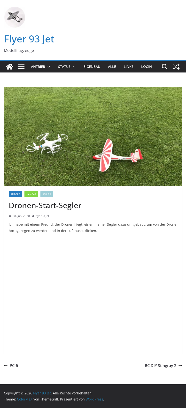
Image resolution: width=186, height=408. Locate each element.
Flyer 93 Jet (29, 38)
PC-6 (11, 365)
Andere (15, 194)
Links (128, 66)
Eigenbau (92, 66)
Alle (112, 66)
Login (146, 66)
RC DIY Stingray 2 (163, 365)
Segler (46, 194)
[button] (47, 66)
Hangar (31, 194)
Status (64, 66)
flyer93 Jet (42, 216)
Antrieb (38, 66)
